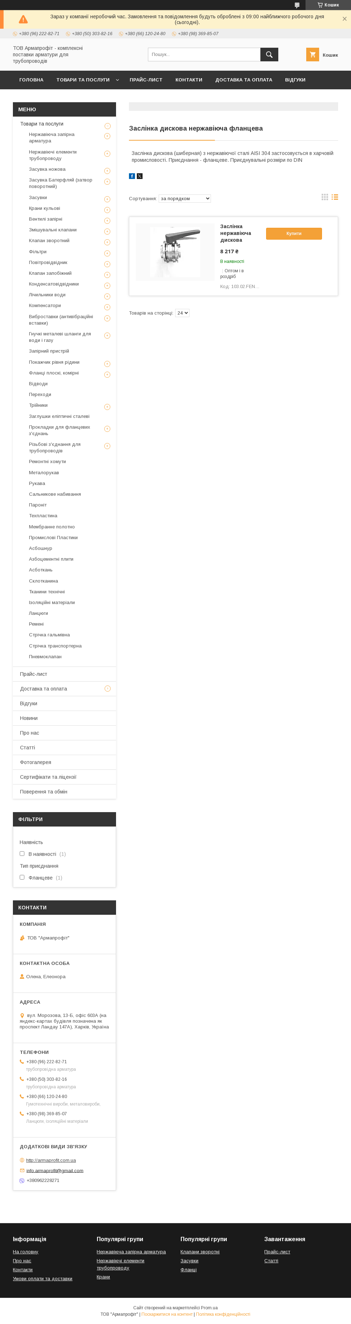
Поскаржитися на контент (167, 1314)
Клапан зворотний (49, 240)
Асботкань (41, 570)
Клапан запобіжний (50, 273)
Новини (29, 718)
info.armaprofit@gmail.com (55, 1170)
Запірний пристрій (49, 351)
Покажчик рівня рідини (54, 362)
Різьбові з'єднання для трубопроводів (55, 447)
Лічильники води (47, 294)
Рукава (37, 483)
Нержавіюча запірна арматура (51, 137)
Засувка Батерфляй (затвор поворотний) (60, 183)
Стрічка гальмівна (49, 634)
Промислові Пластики (53, 537)
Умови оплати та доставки (42, 1278)
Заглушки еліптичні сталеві (59, 416)
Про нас (29, 733)
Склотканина (43, 581)
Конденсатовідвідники (54, 284)
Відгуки (295, 80)
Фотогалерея (35, 762)
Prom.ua (209, 1307)
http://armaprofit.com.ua (51, 1160)
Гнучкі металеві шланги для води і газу (60, 337)
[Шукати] (269, 54)
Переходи (40, 394)
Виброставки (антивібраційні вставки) (61, 320)
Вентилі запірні (45, 219)
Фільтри (38, 251)
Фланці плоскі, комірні (54, 373)
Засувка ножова (47, 169)
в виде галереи (325, 199)
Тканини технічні (47, 591)
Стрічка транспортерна (55, 646)
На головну (25, 1251)
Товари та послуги (83, 80)
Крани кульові (44, 208)
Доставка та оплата (243, 80)
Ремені (36, 624)
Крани (103, 1277)
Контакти (189, 80)
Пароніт (38, 505)
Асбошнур (40, 548)
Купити (294, 233)
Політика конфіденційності (223, 1314)
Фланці (189, 1269)
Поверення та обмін (43, 792)
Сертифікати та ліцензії (48, 777)
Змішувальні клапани (53, 229)
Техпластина (43, 515)
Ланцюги (38, 613)
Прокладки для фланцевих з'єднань (59, 430)
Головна (31, 80)
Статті (27, 747)
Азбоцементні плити (51, 559)
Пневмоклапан (45, 656)
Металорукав (44, 472)
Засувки (38, 197)
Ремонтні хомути (47, 461)
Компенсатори (45, 305)
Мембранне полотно (52, 526)
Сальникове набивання (55, 494)
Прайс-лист (146, 80)
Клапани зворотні (200, 1251)
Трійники (38, 405)
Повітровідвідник (48, 262)
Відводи (38, 383)
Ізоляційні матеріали (52, 602)
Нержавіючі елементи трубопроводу (53, 155)
